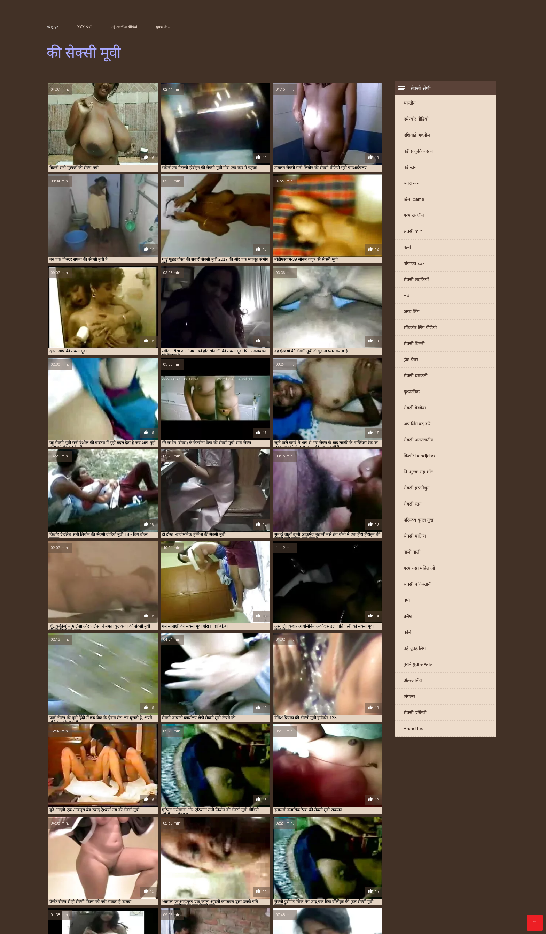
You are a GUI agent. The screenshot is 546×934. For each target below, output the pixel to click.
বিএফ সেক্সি (60, 885)
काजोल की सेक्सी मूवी (465, 857)
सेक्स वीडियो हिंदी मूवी (165, 918)
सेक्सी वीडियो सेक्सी (400, 902)
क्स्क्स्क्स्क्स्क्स (296, 885)
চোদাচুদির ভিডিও (216, 885)
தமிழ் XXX (213, 896)
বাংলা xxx (395, 907)
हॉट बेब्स (411, 360)
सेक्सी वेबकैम (415, 408)
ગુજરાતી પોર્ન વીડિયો (242, 918)
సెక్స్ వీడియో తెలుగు (329, 918)
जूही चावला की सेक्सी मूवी (266, 861)
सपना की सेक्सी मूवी (243, 873)
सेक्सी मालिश (415, 536)
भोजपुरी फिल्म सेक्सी (358, 907)
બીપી (141, 885)
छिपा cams (414, 200)
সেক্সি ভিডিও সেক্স (140, 891)
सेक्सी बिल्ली (414, 344)
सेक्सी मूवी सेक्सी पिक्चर (92, 891)
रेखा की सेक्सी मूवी (169, 869)
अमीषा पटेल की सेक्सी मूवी (65, 857)
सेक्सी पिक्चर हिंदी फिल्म (225, 891)
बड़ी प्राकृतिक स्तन (418, 151)
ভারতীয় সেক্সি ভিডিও (357, 896)
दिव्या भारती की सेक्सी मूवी (342, 861)
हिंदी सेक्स (209, 913)
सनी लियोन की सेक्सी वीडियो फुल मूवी (145, 873)
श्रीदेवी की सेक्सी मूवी (284, 869)
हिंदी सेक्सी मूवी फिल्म (122, 913)
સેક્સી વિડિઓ (469, 913)
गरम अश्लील (414, 216)
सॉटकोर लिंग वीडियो (420, 328)
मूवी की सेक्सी (388, 865)
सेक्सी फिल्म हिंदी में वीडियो (421, 913)
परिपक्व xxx (414, 264)
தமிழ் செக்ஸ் (260, 902)
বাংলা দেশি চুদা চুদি (171, 885)
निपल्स (409, 697)
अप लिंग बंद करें (417, 424)
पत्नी (407, 248)
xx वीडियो (204, 907)
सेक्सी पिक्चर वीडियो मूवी (440, 896)
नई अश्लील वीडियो (124, 27)
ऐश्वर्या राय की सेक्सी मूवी (291, 857)
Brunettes (413, 729)
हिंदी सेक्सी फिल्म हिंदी (305, 896)
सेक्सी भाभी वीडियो (431, 891)
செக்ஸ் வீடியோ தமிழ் (453, 918)
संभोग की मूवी (315, 869)
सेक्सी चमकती (415, 376)
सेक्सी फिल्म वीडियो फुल (330, 891)
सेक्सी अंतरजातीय (418, 440)
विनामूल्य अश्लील (286, 918)
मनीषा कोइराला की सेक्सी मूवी (270, 865)
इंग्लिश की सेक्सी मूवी (217, 857)
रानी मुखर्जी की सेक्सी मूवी (131, 869)
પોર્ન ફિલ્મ (179, 907)
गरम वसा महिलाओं (419, 568)
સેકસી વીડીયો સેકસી (253, 896)
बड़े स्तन (410, 167)
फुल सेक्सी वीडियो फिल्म (238, 924)
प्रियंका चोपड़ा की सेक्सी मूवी (97, 865)
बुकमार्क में (163, 27)
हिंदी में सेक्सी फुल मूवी (448, 902)
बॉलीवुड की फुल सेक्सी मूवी (188, 865)
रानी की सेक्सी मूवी (458, 865)
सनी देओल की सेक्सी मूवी (398, 869)
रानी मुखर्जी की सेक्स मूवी (90, 869)
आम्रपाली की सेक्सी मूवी (138, 857)
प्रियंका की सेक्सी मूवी (453, 861)
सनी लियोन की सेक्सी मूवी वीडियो (90, 873)
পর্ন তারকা (204, 918)
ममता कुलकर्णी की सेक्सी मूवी (317, 865)
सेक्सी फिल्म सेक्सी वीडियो (300, 913)
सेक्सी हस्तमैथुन (416, 488)
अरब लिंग (411, 312)
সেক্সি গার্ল (185, 896)
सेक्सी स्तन (412, 504)
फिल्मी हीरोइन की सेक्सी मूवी (143, 865)
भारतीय (410, 103)
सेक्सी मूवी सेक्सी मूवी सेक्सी (361, 913)
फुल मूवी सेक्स (233, 907)
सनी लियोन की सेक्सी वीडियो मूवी (200, 873)
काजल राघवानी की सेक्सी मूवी (423, 857)
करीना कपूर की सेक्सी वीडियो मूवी (337, 857)
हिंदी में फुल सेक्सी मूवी (85, 902)
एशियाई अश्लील (417, 135)
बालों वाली (412, 552)
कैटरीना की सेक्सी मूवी (62, 861)
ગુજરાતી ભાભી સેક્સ (278, 891)
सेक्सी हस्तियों (415, 713)
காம (475, 896)
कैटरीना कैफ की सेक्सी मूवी (155, 861)
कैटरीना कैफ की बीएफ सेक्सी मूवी (107, 861)
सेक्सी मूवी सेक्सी (173, 902)
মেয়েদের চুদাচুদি (332, 885)
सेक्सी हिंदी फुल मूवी (375, 885)
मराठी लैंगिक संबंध (155, 924)
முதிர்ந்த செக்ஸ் (418, 885)
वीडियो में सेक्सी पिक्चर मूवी (308, 902)
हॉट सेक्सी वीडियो (358, 902)
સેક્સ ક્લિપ (423, 907)
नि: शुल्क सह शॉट (418, 472)
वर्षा (407, 600)
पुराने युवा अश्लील (418, 665)
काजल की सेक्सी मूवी (382, 857)
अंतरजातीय (413, 681)
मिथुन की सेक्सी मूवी (358, 865)
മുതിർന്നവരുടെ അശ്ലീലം (388, 918)
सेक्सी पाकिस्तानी (417, 584)
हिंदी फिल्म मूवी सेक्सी (172, 913)
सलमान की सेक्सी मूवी (278, 873)
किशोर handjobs (419, 456)
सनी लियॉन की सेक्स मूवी (439, 869)
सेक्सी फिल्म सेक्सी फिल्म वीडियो (136, 896)
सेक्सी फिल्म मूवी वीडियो (384, 891)
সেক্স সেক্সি (121, 924)
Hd (407, 296)
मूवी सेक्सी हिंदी (470, 891)
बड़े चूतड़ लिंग (415, 649)
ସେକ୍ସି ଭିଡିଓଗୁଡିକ (97, 907)
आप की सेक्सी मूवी (103, 857)
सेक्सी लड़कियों (416, 280)
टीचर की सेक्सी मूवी (304, 861)
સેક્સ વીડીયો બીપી (142, 907)
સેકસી (99, 924)
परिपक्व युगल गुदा (418, 520)
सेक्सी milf (413, 232)
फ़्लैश (408, 617)
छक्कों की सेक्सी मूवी (194, 861)
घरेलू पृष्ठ (52, 27)
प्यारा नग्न (411, 184)
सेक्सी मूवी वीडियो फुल (218, 902)
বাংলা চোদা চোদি (259, 885)
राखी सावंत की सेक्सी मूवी (421, 865)
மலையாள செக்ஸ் (246, 913)
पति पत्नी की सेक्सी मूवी (383, 861)
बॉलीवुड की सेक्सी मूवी (228, 865)
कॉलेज (409, 633)
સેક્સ (126, 885)
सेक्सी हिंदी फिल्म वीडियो (73, 918)
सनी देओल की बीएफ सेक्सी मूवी (352, 869)
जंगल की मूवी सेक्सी (228, 861)
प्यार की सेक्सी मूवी (419, 861)
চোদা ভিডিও (455, 907)
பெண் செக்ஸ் (457, 885)
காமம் (88, 913)
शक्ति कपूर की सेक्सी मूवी (206, 869)
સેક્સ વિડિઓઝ (120, 918)
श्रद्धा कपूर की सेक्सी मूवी (246, 869)
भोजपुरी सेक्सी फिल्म (273, 907)
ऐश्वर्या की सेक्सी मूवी (252, 857)
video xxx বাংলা (132, 902)
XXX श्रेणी (84, 27)
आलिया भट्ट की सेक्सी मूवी (179, 857)
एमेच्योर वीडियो (416, 119)
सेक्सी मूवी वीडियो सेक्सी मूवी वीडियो (305, 924)
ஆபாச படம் (180, 891)
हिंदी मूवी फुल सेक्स (96, 885)
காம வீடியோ (316, 907)
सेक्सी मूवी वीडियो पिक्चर (73, 896)
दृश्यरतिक (412, 392)
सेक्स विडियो (397, 896)
